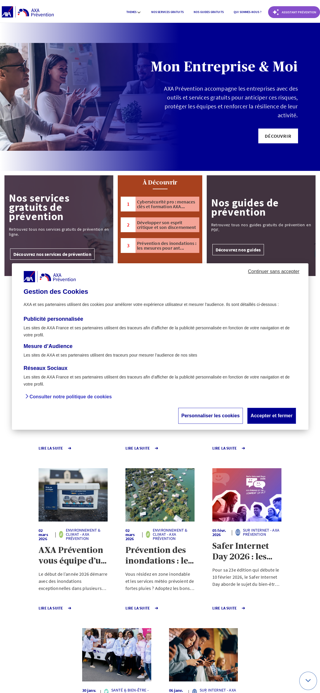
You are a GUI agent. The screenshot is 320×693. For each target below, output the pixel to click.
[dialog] (160, 346)
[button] (278, 136)
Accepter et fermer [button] (271, 415)
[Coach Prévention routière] (294, 12)
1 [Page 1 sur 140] (126, 628)
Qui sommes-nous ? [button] (247, 12)
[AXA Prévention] (28, 12)
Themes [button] (133, 12)
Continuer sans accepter (273, 271)
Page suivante (180, 628)
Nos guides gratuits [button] (209, 12)
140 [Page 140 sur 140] (148, 628)
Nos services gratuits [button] (167, 12)
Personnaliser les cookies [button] (211, 415)
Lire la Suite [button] (27, 448)
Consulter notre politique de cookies (71, 396)
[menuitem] (133, 12)
